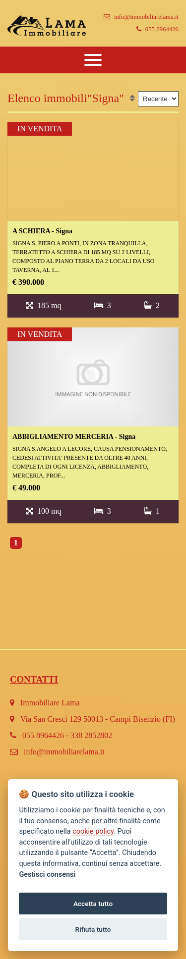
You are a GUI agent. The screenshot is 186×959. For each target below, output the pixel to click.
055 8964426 (157, 29)
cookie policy (93, 831)
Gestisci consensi (47, 874)
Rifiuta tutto (93, 929)
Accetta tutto (93, 903)
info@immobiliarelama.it (141, 16)
